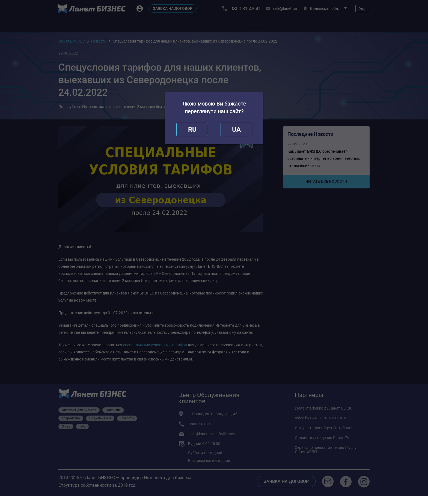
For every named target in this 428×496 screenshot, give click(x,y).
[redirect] (236, 129)
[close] (192, 129)
